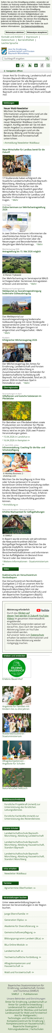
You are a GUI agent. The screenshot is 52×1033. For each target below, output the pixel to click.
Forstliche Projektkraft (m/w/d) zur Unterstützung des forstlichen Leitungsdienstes (22, 807)
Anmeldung (10, 504)
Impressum (32, 36)
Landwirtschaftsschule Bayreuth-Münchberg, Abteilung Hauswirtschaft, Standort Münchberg (24, 856)
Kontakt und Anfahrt (12, 36)
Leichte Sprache (9, 43)
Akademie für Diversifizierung (21, 926)
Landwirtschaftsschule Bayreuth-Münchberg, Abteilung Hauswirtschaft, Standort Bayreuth (24, 844)
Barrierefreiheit (26, 39)
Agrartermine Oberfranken (19, 887)
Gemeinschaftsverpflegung (20, 932)
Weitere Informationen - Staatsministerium (25, 562)
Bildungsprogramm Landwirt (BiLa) (24, 938)
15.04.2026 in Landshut (16, 436)
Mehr (15, 200)
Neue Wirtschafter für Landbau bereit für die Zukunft (23, 150)
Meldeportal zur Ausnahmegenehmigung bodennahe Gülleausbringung (21, 292)
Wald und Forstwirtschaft (19, 972)
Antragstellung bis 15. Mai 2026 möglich (21, 251)
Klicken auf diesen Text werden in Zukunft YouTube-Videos (28, 616)
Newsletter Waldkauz (15, 873)
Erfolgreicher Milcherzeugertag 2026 (19, 340)
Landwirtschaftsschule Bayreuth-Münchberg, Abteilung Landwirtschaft (24, 834)
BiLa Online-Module (16, 944)
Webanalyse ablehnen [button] (15, 32)
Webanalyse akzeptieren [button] (37, 32)
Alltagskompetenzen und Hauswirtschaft (17, 965)
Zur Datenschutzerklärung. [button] (32, 26)
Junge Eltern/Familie (16, 913)
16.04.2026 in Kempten (16, 440)
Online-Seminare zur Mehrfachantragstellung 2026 (23, 208)
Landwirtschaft (13, 950)
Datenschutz (8, 39)
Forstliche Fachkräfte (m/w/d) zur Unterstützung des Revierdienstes (22, 817)
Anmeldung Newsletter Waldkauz (22, 142)
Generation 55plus (15, 919)
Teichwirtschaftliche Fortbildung (22, 957)
